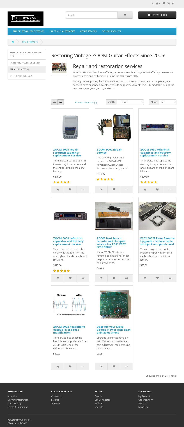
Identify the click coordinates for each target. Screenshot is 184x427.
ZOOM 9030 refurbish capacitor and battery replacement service (155, 152)
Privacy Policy (14, 403)
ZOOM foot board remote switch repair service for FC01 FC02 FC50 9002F (111, 242)
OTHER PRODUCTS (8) (21, 76)
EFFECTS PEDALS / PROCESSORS (28, 31)
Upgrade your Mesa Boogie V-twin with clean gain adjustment (113, 329)
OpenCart (25, 419)
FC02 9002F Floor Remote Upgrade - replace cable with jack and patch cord (157, 241)
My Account (144, 396)
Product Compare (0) (86, 102)
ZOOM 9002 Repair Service (109, 151)
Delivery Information (18, 399)
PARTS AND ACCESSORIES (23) (25, 62)
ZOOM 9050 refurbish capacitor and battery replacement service (68, 241)
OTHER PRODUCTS (111, 31)
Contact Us (56, 396)
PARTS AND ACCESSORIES (62, 31)
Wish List (142, 403)
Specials (99, 407)
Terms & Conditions (18, 407)
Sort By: (111, 102)
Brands (98, 396)
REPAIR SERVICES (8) (19, 69)
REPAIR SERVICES (88, 31)
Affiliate (98, 403)
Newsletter (143, 407)
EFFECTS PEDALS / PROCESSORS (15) (25, 54)
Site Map (55, 403)
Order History (145, 399)
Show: (154, 102)
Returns (55, 399)
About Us (12, 396)
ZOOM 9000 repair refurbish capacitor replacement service (67, 152)
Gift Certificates (102, 399)
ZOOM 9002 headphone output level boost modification (69, 329)
